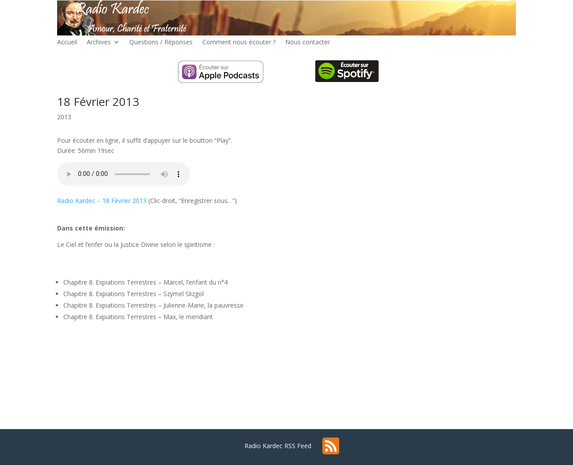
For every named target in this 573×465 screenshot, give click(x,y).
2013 (64, 117)
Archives (99, 42)
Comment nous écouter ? (238, 42)
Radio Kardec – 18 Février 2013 (102, 200)
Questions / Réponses (161, 42)
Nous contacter (307, 42)
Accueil (67, 42)
